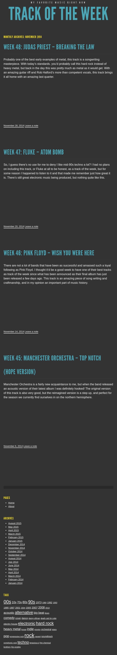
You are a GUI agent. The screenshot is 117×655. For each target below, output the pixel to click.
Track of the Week (59, 14)
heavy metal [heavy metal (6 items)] (12, 629)
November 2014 (16, 548)
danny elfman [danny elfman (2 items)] (34, 618)
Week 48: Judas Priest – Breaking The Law (49, 47)
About (11, 506)
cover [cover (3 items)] (18, 618)
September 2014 (16, 555)
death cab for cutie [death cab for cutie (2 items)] (49, 618)
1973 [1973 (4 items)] (39, 602)
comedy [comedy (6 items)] (9, 618)
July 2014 (13, 562)
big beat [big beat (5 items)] (39, 612)
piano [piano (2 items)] (54, 629)
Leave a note (31, 125)
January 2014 (15, 583)
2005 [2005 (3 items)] (28, 607)
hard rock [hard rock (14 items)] (45, 623)
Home (11, 502)
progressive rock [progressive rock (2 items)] (17, 636)
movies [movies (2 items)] (37, 629)
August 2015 (14, 523)
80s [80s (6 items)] (24, 602)
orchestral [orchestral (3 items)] (46, 629)
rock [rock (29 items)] (29, 635)
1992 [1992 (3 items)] (49, 602)
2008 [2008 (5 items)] (41, 607)
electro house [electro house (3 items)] (10, 624)
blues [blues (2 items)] (47, 613)
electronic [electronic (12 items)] (26, 623)
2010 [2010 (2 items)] (47, 608)
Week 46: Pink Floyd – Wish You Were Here (49, 253)
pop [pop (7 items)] (6, 636)
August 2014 (14, 558)
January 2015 (15, 541)
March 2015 (14, 534)
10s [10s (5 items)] (14, 602)
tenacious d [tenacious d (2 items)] (34, 643)
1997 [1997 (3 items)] (12, 607)
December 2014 (16, 544)
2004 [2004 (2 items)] (23, 608)
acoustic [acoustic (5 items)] (9, 612)
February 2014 (16, 579)
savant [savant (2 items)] (38, 636)
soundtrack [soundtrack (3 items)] (47, 636)
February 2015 (16, 537)
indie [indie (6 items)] (30, 629)
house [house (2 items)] (23, 629)
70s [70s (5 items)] (19, 602)
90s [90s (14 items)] (31, 602)
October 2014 (15, 551)
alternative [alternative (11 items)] (24, 612)
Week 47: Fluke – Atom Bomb (34, 152)
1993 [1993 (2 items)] (55, 603)
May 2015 (13, 527)
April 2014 (13, 572)
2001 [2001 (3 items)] (17, 607)
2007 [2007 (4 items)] (35, 607)
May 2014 (13, 569)
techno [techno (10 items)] (23, 642)
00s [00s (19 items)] (7, 601)
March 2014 (14, 576)
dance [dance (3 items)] (25, 618)
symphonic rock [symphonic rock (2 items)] (10, 643)
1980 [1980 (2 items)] (44, 603)
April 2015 (13, 530)
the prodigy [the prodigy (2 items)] (16, 647)
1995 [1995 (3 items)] (6, 607)
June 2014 (13, 565)
